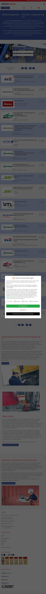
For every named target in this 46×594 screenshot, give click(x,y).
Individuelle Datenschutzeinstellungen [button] (23, 313)
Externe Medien (34, 300)
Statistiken (17, 300)
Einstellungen (9, 297)
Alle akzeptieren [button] (23, 305)
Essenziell (10, 300)
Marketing (25, 300)
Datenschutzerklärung (11, 296)
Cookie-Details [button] (16, 315)
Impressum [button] (30, 315)
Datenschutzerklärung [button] (24, 315)
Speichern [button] (23, 309)
